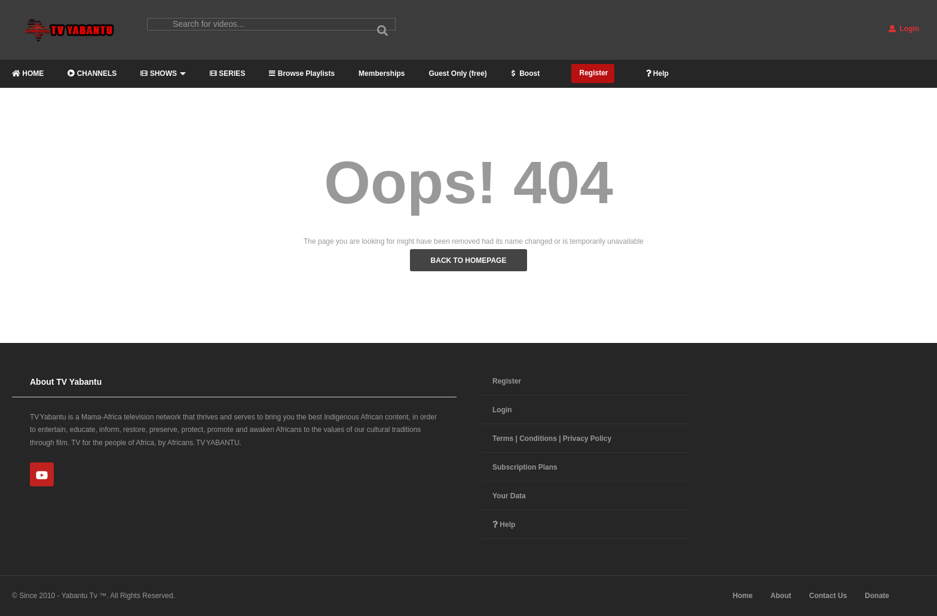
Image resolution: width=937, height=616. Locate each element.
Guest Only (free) (457, 73)
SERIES (227, 73)
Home (742, 596)
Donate (877, 596)
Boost (525, 73)
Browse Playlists (302, 73)
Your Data (509, 496)
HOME (28, 73)
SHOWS (163, 73)
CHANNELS (92, 73)
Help (657, 73)
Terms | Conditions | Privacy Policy (551, 438)
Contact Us (828, 596)
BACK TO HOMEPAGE (469, 260)
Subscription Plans (525, 467)
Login (904, 28)
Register (592, 73)
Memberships (382, 73)
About (780, 596)
